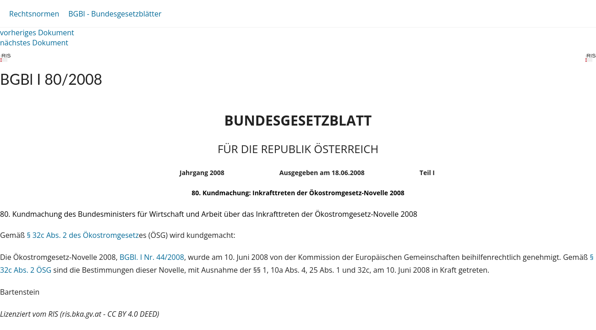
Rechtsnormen (34, 14)
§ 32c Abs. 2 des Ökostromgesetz (83, 235)
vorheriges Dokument (37, 33)
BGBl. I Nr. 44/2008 (152, 257)
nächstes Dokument (34, 43)
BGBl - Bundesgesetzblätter (114, 14)
